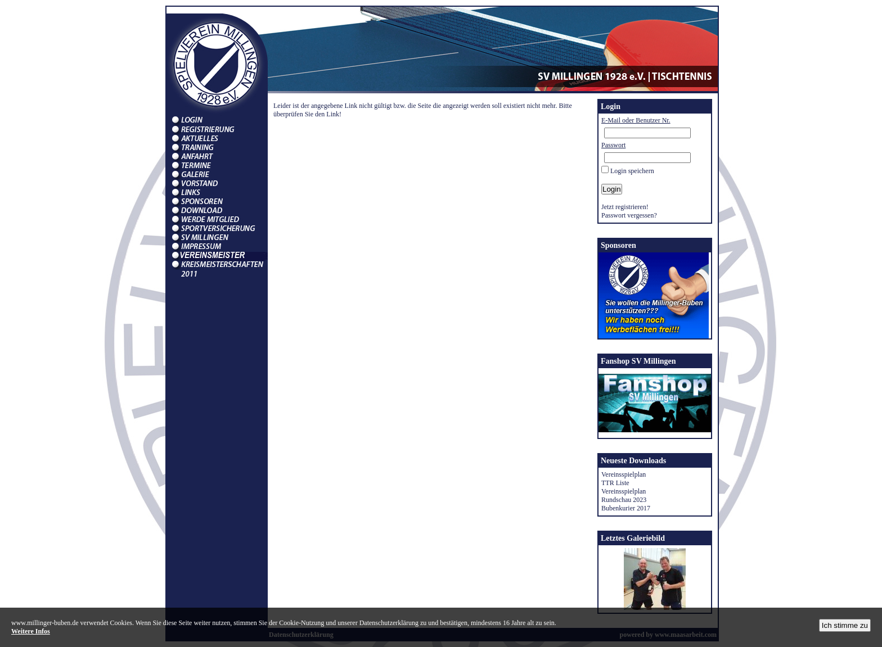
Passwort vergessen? (629, 215)
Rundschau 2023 (623, 500)
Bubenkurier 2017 (625, 508)
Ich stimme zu (845, 625)
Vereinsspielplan (623, 474)
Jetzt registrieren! (625, 207)
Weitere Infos (30, 631)
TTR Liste (615, 483)
